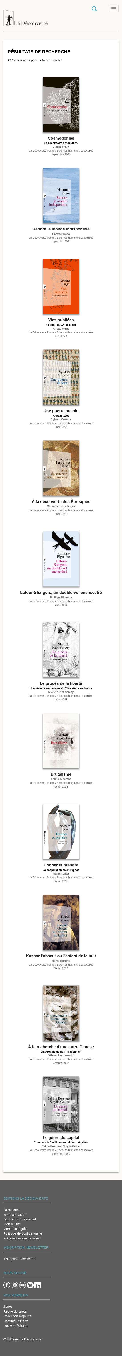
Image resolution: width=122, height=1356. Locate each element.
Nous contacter (14, 1214)
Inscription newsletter (19, 1259)
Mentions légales (15, 1229)
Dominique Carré (15, 1321)
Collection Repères (17, 1316)
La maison (11, 1210)
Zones (8, 1306)
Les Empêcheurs (15, 1325)
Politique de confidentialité (22, 1233)
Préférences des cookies (21, 1238)
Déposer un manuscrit (19, 1219)
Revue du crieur (15, 1311)
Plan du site (12, 1224)
